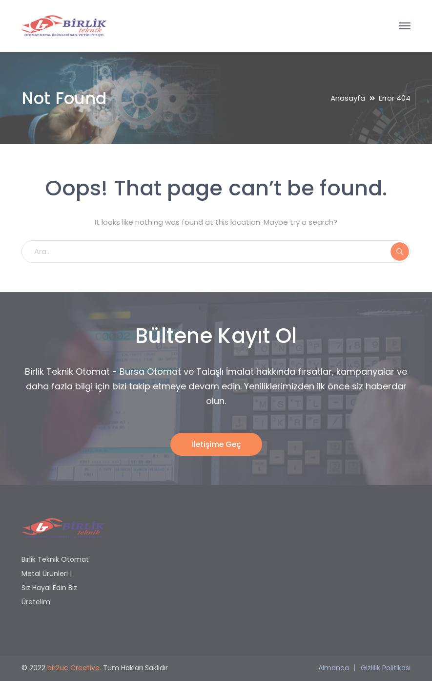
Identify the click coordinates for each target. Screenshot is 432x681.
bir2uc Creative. (74, 668)
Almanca (333, 668)
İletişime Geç (216, 444)
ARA (400, 251)
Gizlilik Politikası (386, 668)
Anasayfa (347, 98)
